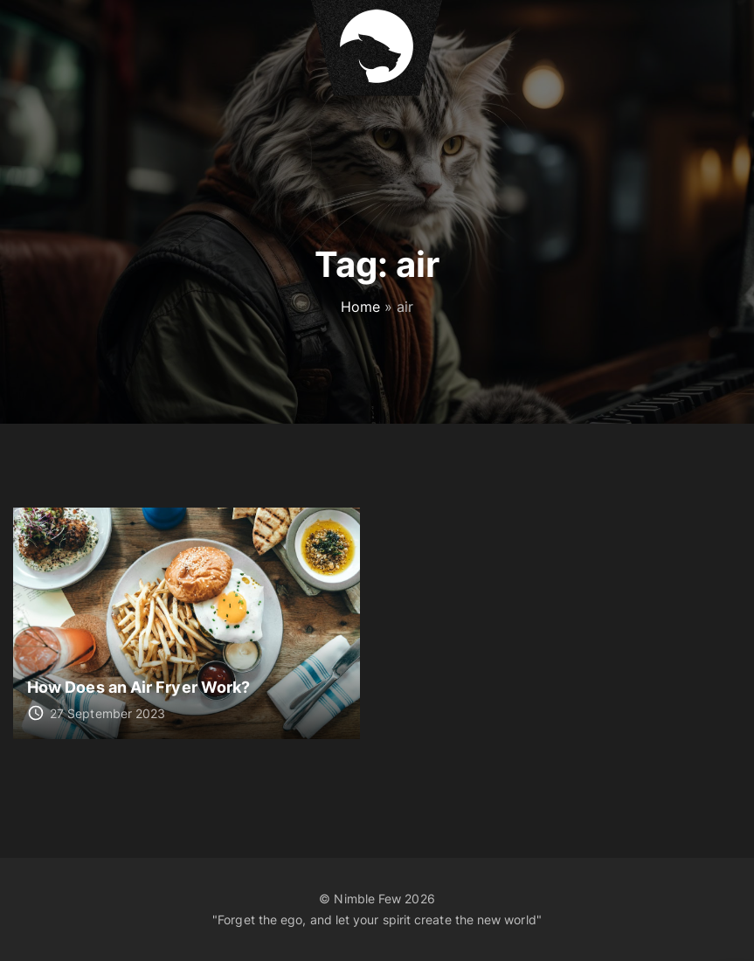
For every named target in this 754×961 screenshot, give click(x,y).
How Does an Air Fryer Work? (138, 686)
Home (360, 306)
